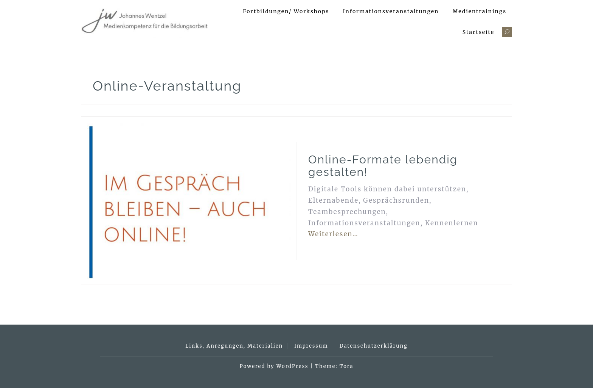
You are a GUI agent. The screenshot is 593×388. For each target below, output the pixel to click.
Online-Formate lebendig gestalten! (383, 166)
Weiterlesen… (333, 234)
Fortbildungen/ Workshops (286, 11)
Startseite (478, 32)
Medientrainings (479, 11)
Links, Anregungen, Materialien (234, 346)
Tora (347, 366)
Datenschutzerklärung (374, 346)
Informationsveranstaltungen (391, 11)
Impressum (311, 346)
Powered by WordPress (274, 366)
